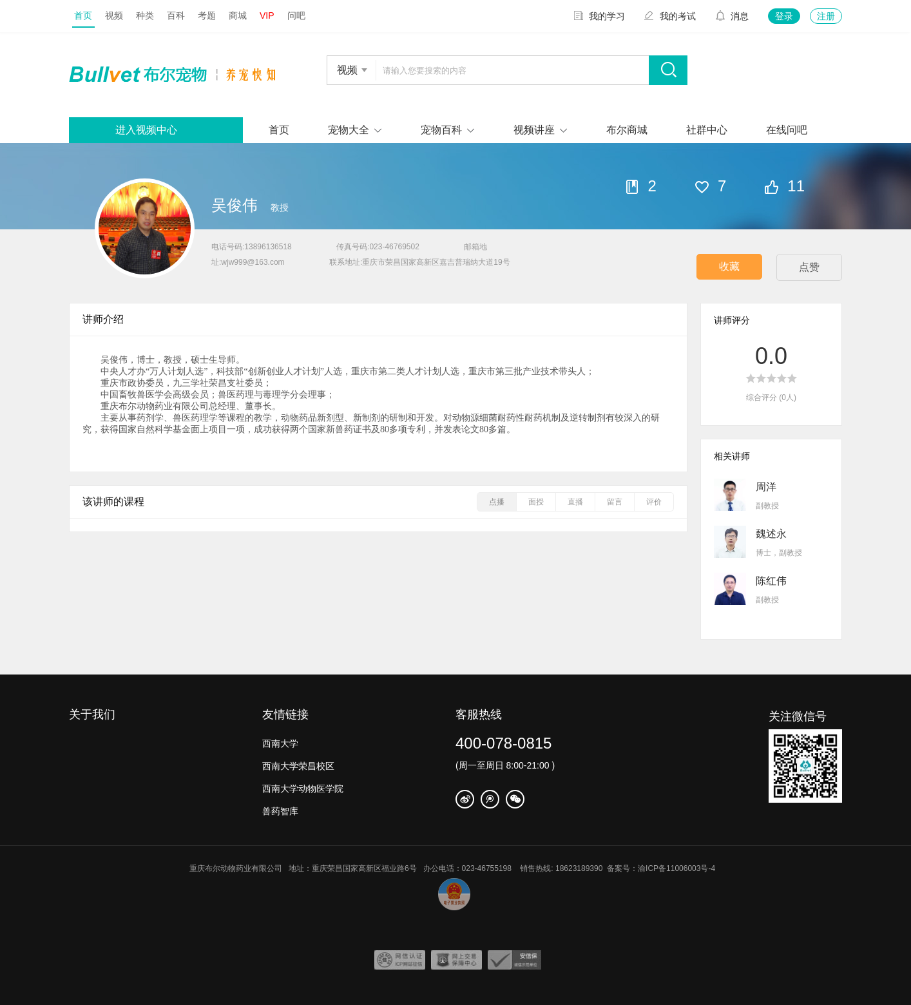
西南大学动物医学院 (302, 788)
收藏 (729, 266)
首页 (83, 15)
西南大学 (280, 743)
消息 (732, 16)
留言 (614, 501)
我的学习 (599, 16)
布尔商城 (626, 129)
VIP (267, 15)
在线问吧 (786, 129)
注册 (826, 16)
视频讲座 (534, 129)
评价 (654, 501)
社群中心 (706, 129)
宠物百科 (441, 129)
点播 (496, 501)
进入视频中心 (146, 129)
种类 (145, 15)
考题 (207, 15)
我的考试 (670, 16)
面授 (536, 501)
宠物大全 (348, 129)
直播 (575, 501)
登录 (784, 16)
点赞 (809, 267)
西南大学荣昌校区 (298, 766)
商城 (238, 15)
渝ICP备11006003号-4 (680, 868)
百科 (176, 15)
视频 (114, 15)
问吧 (296, 15)
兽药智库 (280, 811)
